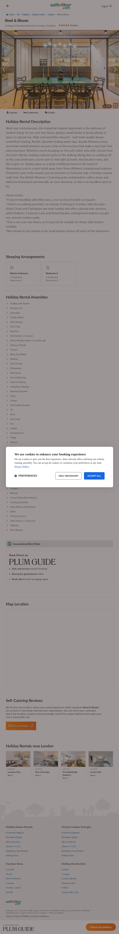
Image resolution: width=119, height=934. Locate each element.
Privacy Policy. (21, 466)
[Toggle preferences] (25, 476)
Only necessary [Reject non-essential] (69, 476)
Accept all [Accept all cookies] (94, 476)
